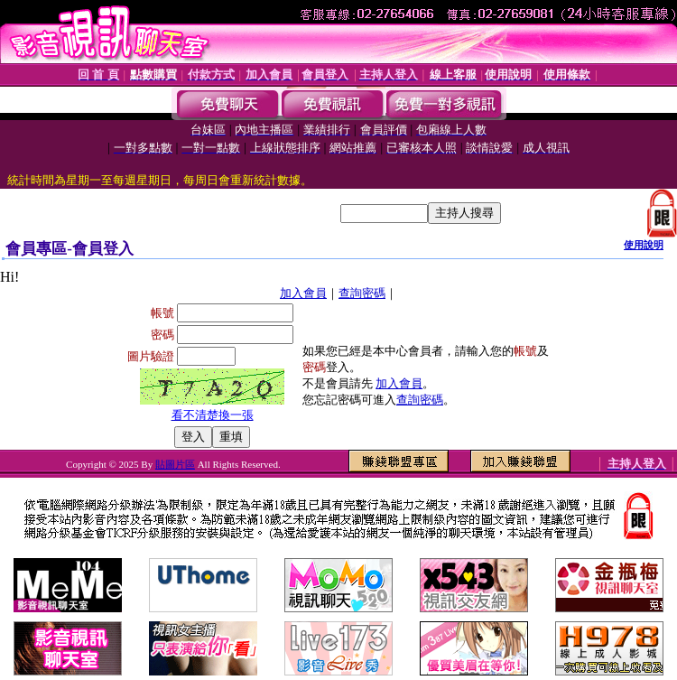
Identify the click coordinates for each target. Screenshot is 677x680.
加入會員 (303, 293)
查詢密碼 (361, 293)
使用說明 (643, 244)
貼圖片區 (175, 464)
